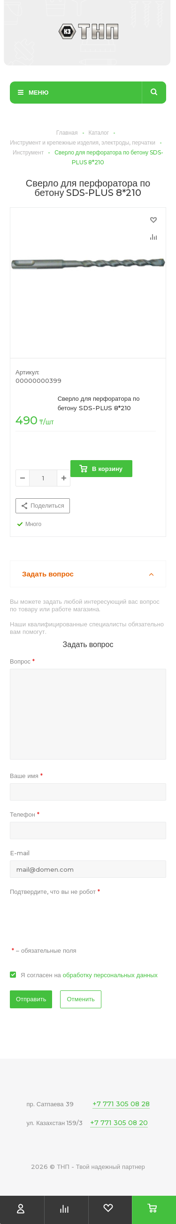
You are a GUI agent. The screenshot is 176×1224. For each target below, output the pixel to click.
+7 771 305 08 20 (119, 1123)
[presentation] (81, 917)
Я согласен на (89, 975)
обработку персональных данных (110, 975)
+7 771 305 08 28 (121, 1104)
